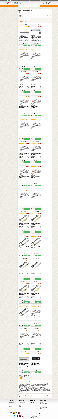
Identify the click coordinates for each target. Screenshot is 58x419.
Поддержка (42, 0)
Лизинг (20, 402)
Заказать (26, 43)
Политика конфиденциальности (43, 399)
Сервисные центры (22, 403)
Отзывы (24, 15)
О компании (31, 0)
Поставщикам (31, 398)
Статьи (41, 404)
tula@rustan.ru (34, 413)
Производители (11, 403)
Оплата (20, 399)
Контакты (47, 0)
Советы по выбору (43, 405)
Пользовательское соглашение (43, 401)
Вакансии (10, 402)
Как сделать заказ (22, 398)
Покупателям (37, 0)
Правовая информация (43, 403)
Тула (8, 0)
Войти (50, 0)
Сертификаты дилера (12, 398)
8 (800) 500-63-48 (29, 3)
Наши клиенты (11, 399)
